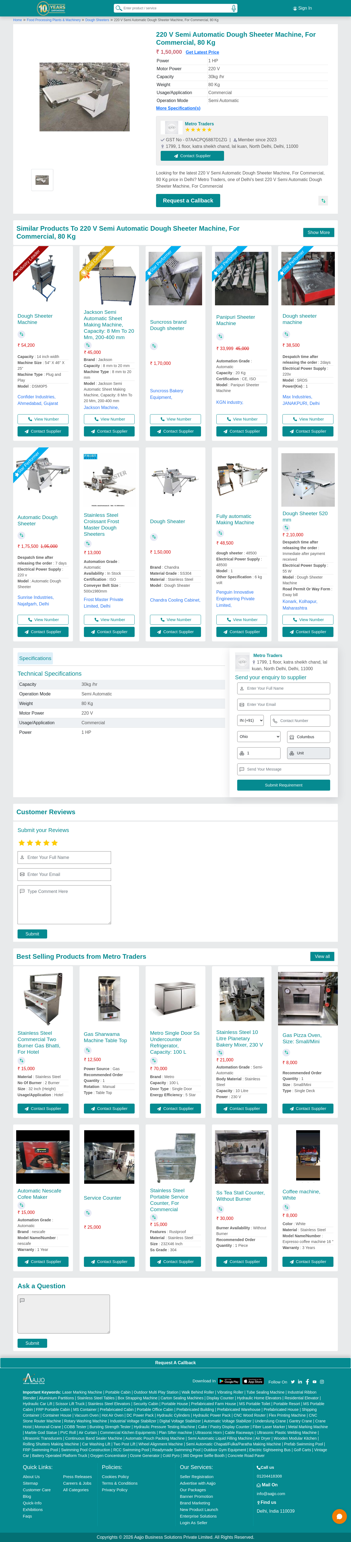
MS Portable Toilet (254, 1404)
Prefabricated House (281, 1409)
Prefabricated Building (195, 1409)
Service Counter (102, 1198)
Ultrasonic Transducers (42, 1438)
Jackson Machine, (101, 407)
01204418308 (269, 1476)
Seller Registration (197, 1476)
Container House (57, 1415)
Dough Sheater (167, 521)
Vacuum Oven (87, 1415)
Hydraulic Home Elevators (259, 1398)
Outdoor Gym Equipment (225, 1450)
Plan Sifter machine (175, 1432)
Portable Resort (286, 1404)
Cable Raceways (239, 1432)
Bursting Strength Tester (110, 1427)
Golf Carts (302, 1450)
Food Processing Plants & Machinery (54, 20)
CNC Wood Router (249, 1415)
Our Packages (193, 1489)
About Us (31, 1476)
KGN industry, (229, 402)
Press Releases (77, 1476)
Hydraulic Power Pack (212, 1415)
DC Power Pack (140, 1415)
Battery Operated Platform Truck (59, 1455)
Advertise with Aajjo (198, 1483)
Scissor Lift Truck (70, 1404)
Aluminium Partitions (56, 1398)
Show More (319, 232)
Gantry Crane (300, 1421)
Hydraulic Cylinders (173, 1415)
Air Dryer (262, 1438)
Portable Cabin (118, 1392)
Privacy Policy (115, 1489)
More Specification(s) (178, 108)
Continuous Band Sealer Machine (94, 1438)
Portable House (175, 1404)
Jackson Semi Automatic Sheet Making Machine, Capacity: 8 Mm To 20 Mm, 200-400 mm (109, 324)
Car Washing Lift (96, 1444)
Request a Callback (188, 201)
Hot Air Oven (112, 1415)
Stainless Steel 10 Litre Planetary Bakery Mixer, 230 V (239, 1038)
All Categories (76, 1489)
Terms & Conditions (120, 1483)
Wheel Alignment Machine (160, 1444)
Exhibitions (33, 1509)
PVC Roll (68, 1432)
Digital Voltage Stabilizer (180, 1421)
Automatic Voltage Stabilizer (227, 1421)
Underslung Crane (270, 1421)
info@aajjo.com (271, 1493)
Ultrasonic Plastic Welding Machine (286, 1432)
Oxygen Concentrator (108, 1455)
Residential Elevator (302, 1398)
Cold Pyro (171, 1455)
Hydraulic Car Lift (37, 1404)
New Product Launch (199, 1509)
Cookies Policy (115, 1476)
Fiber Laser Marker (269, 1427)
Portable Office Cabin (155, 1409)
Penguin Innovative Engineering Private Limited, (235, 599)
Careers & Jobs (77, 1483)
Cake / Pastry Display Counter (224, 1427)
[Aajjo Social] (293, 1381)
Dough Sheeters (97, 20)
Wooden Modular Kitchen (295, 1438)
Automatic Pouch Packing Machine (155, 1438)
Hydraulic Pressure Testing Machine (164, 1427)
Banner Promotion (196, 1496)
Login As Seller (193, 1522)
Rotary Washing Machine (85, 1421)
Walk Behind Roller (198, 1392)
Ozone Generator (145, 1455)
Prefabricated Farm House (213, 1404)
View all (322, 956)
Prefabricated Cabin (117, 1409)
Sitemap (30, 1483)
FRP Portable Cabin (53, 1409)
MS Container (85, 1409)
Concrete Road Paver (246, 1455)
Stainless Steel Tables (96, 1398)
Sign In (302, 8)
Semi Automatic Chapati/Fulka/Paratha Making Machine (233, 1444)
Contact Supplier (192, 155)
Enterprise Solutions (198, 1516)
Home (17, 20)
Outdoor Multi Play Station (156, 1392)
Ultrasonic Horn (208, 1432)
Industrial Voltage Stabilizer (133, 1421)
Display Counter (220, 1398)
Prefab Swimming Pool (303, 1444)
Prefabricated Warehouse (239, 1409)
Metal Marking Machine (308, 1427)
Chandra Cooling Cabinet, (175, 600)
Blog (27, 1496)
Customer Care (37, 1489)
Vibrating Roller (230, 1392)
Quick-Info (32, 1503)
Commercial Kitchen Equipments (128, 1432)
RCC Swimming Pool (131, 1450)
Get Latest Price (202, 52)
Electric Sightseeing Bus (270, 1450)
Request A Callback (175, 1362)
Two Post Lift (124, 1444)
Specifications (35, 658)
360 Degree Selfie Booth (204, 1455)
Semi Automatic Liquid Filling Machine (220, 1438)
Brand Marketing (195, 1503)
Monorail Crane (48, 1427)
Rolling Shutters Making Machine (51, 1444)
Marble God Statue (41, 1432)
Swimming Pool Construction (85, 1450)
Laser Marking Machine (82, 1392)
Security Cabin (145, 1404)
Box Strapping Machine (137, 1398)
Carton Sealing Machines (181, 1398)
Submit (32, 934)
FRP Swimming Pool (40, 1450)
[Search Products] (116, 8)
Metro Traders (199, 124)
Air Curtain (88, 1432)
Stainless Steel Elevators (109, 1404)
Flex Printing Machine (287, 1415)
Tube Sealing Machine (266, 1392)
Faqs (27, 1516)
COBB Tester (75, 1427)
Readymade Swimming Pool (176, 1450)
